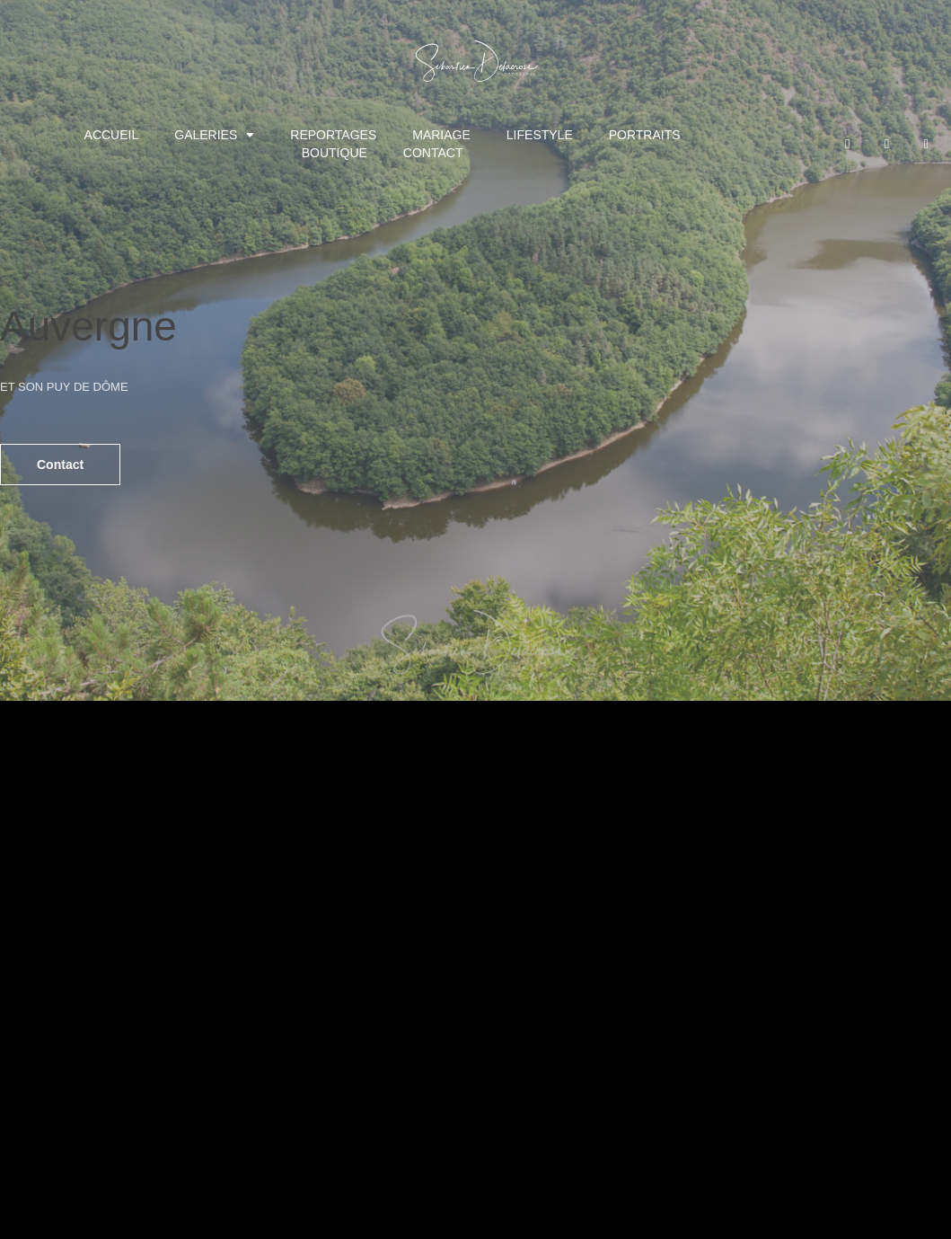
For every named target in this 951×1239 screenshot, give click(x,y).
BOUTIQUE (334, 153)
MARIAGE (441, 135)
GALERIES (214, 135)
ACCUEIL (111, 135)
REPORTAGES (333, 135)
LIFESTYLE (539, 135)
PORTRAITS (645, 135)
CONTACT (433, 153)
